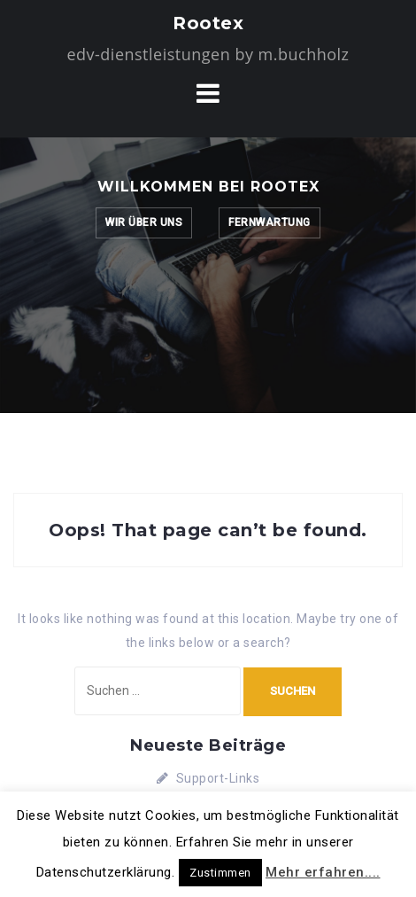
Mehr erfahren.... (323, 872)
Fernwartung (269, 222)
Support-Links (218, 778)
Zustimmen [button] (220, 872)
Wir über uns (143, 222)
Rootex (208, 23)
